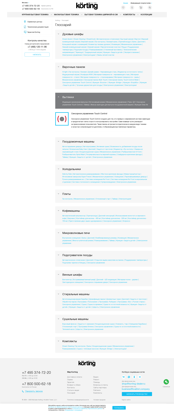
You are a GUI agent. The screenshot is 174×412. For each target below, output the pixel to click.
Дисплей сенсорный (106, 216)
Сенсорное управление (112, 221)
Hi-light (65, 72)
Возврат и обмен (73, 385)
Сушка (84, 304)
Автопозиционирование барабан (75, 299)
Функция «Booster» (100, 82)
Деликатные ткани (113, 299)
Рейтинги (96, 390)
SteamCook (91, 39)
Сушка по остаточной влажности (116, 304)
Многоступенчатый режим (83, 240)
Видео (95, 377)
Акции (125, 3)
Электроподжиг (89, 55)
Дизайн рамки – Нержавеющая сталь (102, 72)
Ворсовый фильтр (69, 324)
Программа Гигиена (86, 326)
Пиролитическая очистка (110, 47)
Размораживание (96, 50)
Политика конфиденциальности (78, 400)
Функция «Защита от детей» (80, 157)
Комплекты (129, 15)
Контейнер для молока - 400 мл (88, 218)
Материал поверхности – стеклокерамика (97, 77)
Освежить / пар (122, 324)
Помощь (96, 382)
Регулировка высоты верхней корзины (101, 154)
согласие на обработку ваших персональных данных (65, 407)
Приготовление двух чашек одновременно (85, 221)
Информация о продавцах (73, 410)
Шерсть (96, 307)
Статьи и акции (73, 390)
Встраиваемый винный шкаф (84, 279)
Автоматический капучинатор (73, 216)
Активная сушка (103, 146)
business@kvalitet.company (136, 389)
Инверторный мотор (132, 174)
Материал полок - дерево (128, 279)
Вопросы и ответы (100, 385)
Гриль (134, 42)
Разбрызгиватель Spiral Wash (73, 154)
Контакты (71, 387)
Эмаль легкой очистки (105, 55)
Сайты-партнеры (100, 387)
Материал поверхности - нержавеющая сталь (112, 74)
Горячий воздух (125, 42)
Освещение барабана (137, 324)
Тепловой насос (68, 329)
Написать (37, 55)
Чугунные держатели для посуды (89, 85)
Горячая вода (92, 216)
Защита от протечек (105, 149)
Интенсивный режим (97, 102)
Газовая (84, 72)
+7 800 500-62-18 (31, 9)
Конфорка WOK (87, 74)
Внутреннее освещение (71, 238)
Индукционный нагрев (70, 74)
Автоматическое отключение (108, 39)
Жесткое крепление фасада (112, 174)
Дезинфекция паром (97, 299)
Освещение (119, 177)
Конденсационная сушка (89, 152)
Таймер (86, 105)
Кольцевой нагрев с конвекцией (74, 44)
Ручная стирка (138, 302)
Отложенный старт (103, 199)
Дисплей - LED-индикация (106, 279)
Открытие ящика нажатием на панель (108, 260)
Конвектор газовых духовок (99, 44)
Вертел (137, 39)
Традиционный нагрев (93, 52)
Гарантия (70, 382)
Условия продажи (99, 400)
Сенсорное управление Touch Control (76, 82)
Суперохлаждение (108, 182)
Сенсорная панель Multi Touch (95, 80)
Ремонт (96, 380)
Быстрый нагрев (127, 39)
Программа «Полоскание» (88, 302)
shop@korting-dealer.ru (133, 384)
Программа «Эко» (125, 302)
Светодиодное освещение (72, 282)
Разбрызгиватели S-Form (131, 152)
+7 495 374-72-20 (31, 6)
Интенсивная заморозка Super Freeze (76, 177)
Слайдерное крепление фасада (129, 154)
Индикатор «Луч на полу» (123, 149)
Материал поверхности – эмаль (127, 77)
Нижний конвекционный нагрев (74, 47)
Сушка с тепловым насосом (87, 349)
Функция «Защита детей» (113, 52)
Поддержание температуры (136, 260)
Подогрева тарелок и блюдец (74, 263)
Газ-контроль (100, 42)
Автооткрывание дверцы (72, 146)
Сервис (70, 380)
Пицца (124, 47)
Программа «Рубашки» (108, 302)
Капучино (71, 218)
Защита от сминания (86, 324)
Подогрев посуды (81, 50)
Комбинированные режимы (106, 238)
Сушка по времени (95, 304)
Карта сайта (126, 400)
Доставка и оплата (74, 377)
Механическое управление (131, 44)
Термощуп (79, 52)
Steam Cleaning (79, 39)
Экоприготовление (131, 52)
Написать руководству (136, 394)
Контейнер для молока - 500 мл (114, 218)
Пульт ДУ (131, 102)
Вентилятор (67, 279)
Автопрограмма (89, 146)
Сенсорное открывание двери (96, 282)
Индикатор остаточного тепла (130, 72)
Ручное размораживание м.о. (73, 179)
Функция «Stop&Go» (131, 82)
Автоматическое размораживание (86, 174)
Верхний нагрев (87, 42)
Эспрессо (126, 221)
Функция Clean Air (141, 105)
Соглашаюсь (119, 408)
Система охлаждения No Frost (98, 179)
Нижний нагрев (93, 47)
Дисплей (141, 42)
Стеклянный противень (113, 50)
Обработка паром (69, 302)
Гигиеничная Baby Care (78, 149)
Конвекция (116, 44)
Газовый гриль (112, 42)
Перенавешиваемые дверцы (135, 177)
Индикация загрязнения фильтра (75, 102)
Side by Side (67, 174)
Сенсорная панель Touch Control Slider (124, 80)
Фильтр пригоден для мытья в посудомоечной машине (112, 105)
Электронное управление (72, 55)
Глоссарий (71, 393)
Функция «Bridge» (115, 82)
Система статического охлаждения (86, 182)
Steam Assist (67, 39)
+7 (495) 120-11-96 (37, 47)
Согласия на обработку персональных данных (87, 408)
